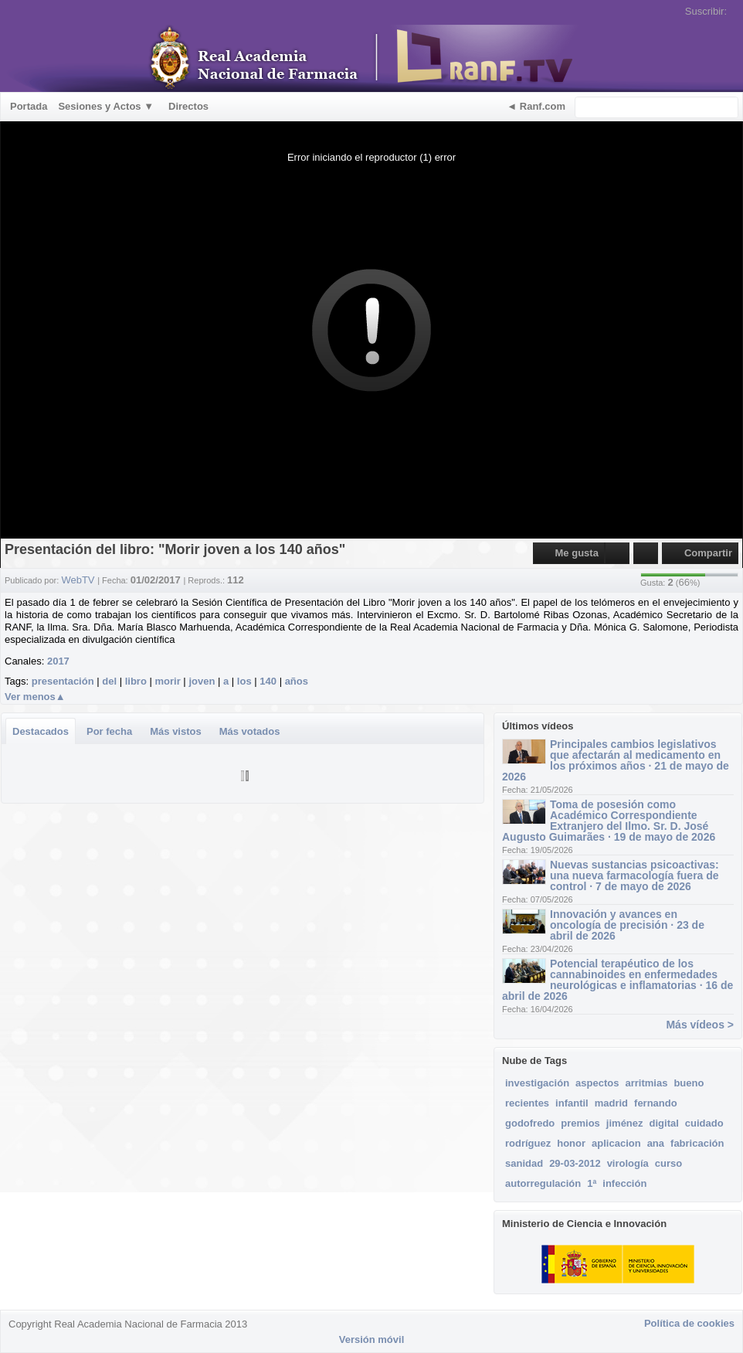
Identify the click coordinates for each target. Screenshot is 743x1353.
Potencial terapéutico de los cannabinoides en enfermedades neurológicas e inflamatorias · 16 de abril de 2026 (617, 979)
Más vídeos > (700, 1024)
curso (668, 1163)
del (109, 681)
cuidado (704, 1123)
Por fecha (109, 731)
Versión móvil (372, 1339)
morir (168, 681)
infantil (572, 1103)
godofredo (530, 1123)
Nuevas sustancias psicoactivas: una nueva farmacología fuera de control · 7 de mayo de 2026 (634, 875)
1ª (591, 1183)
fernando (655, 1103)
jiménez (624, 1123)
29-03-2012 (575, 1163)
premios (580, 1123)
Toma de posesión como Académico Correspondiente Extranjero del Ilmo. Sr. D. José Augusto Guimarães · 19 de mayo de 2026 (608, 820)
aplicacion (616, 1143)
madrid (611, 1103)
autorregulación (543, 1183)
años (296, 681)
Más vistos (175, 731)
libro (136, 681)
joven (201, 681)
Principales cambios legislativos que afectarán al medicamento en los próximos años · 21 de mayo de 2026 (615, 760)
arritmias (646, 1083)
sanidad (524, 1163)
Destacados (40, 731)
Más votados (249, 731)
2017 (58, 661)
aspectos (597, 1083)
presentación (63, 681)
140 (268, 681)
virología (628, 1163)
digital (664, 1123)
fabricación (697, 1143)
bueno (688, 1083)
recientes (527, 1103)
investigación (537, 1083)
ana (655, 1143)
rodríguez (528, 1143)
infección (624, 1183)
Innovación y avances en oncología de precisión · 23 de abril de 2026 (627, 925)
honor (571, 1143)
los (244, 681)
